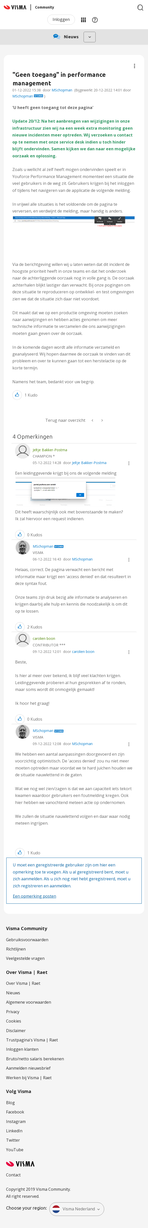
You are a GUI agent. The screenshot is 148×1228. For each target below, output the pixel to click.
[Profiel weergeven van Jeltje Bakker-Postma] (50, 449)
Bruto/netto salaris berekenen (35, 1059)
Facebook (15, 1112)
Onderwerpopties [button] (134, 66)
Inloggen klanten (22, 1049)
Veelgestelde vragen (25, 958)
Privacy (12, 1011)
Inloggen (61, 19)
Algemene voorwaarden (28, 1002)
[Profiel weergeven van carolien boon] (44, 638)
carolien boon (83, 651)
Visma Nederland (73, 1209)
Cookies (13, 1021)
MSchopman (62, 90)
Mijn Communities (83, 19)
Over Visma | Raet (23, 983)
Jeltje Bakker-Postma (89, 462)
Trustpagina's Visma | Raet (32, 1040)
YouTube (14, 1149)
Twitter (13, 1140)
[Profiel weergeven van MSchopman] (43, 546)
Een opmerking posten (34, 896)
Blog (10, 1102)
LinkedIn (14, 1131)
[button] (74, 224)
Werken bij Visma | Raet (29, 1077)
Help (95, 19)
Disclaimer (16, 1030)
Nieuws (13, 993)
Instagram (16, 1121)
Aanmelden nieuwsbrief (28, 1068)
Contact (13, 1175)
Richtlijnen (16, 949)
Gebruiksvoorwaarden (27, 939)
